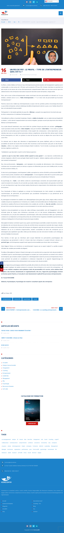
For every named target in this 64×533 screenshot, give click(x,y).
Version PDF (32, 424)
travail (35, 299)
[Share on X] (32, 80)
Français (48, 1)
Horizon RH (17, 299)
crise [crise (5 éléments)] (49, 443)
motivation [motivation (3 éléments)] (10, 449)
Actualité (5, 363)
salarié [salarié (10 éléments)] (9, 453)
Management (6, 378)
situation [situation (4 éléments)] (14, 453)
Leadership (6, 376)
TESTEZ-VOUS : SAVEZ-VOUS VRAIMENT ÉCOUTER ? (16, 331)
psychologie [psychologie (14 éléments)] (43, 449)
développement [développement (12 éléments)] (16, 446)
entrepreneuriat (7, 299)
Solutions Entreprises (7, 504)
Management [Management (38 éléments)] (54, 446)
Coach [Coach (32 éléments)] (45, 439)
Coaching (5, 371)
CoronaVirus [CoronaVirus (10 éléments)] (44, 443)
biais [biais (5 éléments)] (25, 439)
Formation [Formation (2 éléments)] (35, 446)
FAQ (3, 512)
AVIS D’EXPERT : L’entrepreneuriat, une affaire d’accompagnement (19, 309)
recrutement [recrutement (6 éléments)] (51, 449)
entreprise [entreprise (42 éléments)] (28, 446)
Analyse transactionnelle (9, 365)
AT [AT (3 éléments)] (17, 439)
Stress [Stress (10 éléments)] (25, 453)
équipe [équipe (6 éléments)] (39, 453)
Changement (6, 368)
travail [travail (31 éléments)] (29, 453)
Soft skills (5, 389)
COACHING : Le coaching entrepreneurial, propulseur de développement (48, 309)
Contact (35, 512)
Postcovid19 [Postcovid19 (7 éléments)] (36, 449)
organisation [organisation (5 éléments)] (17, 449)
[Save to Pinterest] (53, 80)
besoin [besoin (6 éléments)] (21, 439)
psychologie (27, 299)
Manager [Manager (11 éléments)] (4, 449)
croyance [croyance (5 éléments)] (4, 446)
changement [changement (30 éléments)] (36, 439)
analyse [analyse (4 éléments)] (14, 439)
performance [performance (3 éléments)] (25, 449)
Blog (34, 506)
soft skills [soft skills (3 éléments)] (20, 453)
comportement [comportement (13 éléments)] (23, 443)
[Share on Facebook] (11, 80)
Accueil (4, 501)
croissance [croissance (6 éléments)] (54, 443)
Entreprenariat (26, 75)
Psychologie (33, 75)
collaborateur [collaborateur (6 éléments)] (5, 443)
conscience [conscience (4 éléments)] (37, 443)
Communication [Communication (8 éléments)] (14, 443)
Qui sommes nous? (37, 501)
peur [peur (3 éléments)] (30, 449)
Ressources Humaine (8, 386)
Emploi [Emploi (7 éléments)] (23, 446)
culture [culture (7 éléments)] (9, 446)
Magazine (4, 506)
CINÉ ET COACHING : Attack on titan (11, 338)
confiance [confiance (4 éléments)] (30, 443)
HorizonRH (37, 530)
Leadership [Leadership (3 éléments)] (47, 446)
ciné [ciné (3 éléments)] (42, 439)
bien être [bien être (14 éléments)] (30, 439)
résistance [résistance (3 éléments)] (4, 453)
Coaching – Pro (37, 504)
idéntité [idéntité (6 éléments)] (41, 446)
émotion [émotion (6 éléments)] (34, 453)
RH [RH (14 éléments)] (56, 449)
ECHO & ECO (5, 345)
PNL (4, 381)
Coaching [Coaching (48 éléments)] (51, 439)
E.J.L (34, 509)
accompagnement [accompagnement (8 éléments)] (6, 439)
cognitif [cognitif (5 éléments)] (57, 439)
